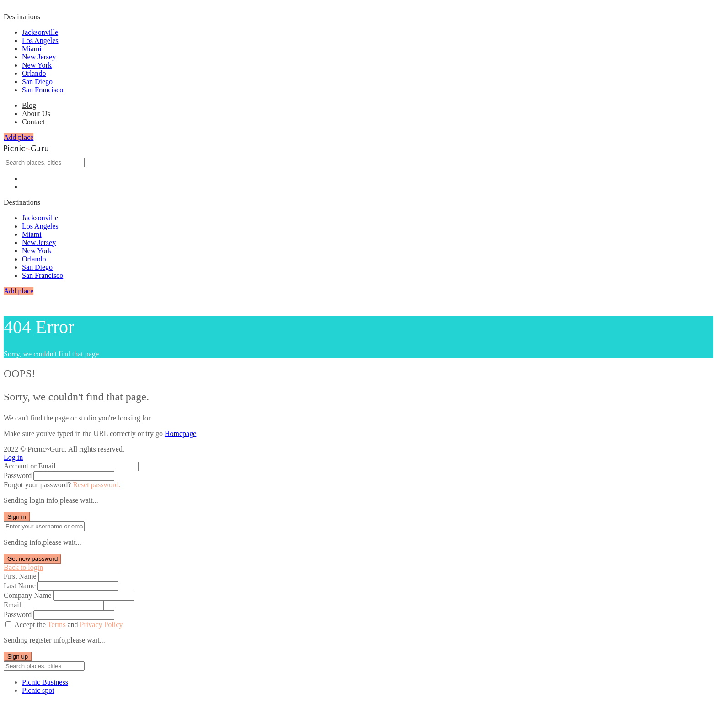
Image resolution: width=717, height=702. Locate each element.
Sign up (17, 656)
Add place (18, 137)
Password (18, 475)
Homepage (180, 433)
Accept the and (68, 624)
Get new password (32, 558)
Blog (29, 105)
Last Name (20, 586)
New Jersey (39, 57)
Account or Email (30, 466)
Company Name (27, 595)
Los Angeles (40, 40)
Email (12, 605)
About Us (36, 113)
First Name (20, 576)
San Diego (37, 81)
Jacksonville (40, 32)
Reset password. (96, 485)
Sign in (16, 516)
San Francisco (42, 90)
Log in (13, 457)
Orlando (34, 73)
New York (37, 65)
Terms (57, 624)
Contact (33, 122)
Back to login (23, 567)
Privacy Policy (101, 624)
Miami (32, 49)
